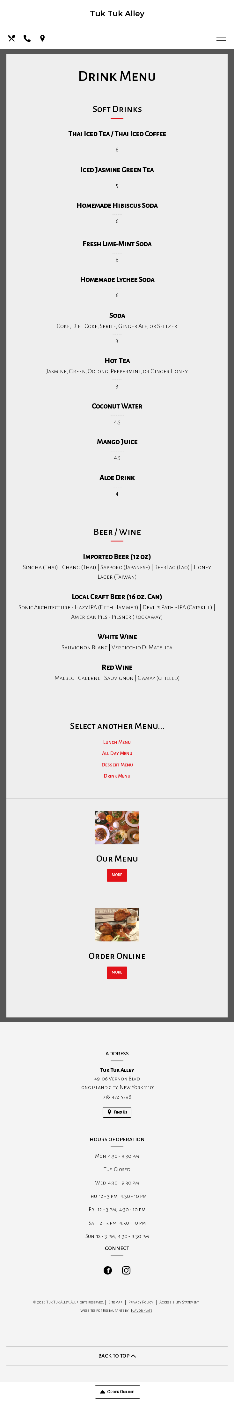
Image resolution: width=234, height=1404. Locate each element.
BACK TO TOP (117, 1356)
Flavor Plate (141, 1311)
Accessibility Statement (179, 1302)
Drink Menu (117, 784)
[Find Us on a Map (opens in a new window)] (43, 38)
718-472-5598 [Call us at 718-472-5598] (117, 1097)
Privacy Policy (140, 1302)
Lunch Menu (117, 750)
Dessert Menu (117, 772)
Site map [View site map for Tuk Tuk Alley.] (115, 1302)
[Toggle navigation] (221, 38)
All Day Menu (117, 761)
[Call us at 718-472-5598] (27, 38)
